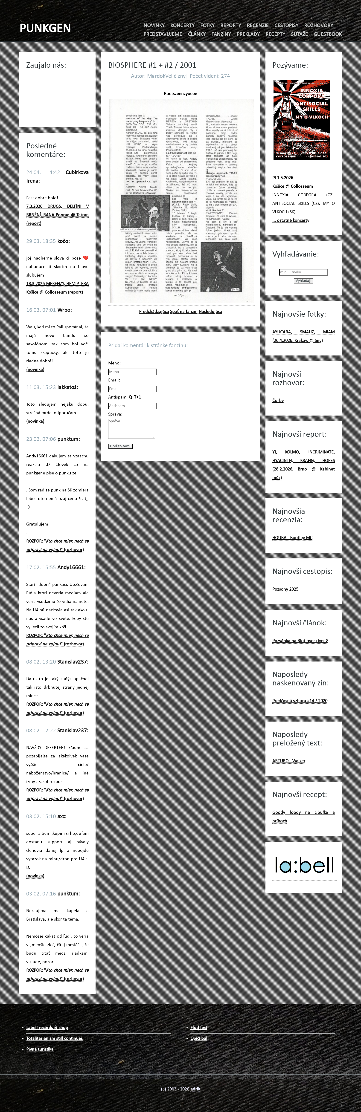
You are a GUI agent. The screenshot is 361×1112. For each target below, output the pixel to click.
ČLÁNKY (197, 34)
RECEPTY (275, 34)
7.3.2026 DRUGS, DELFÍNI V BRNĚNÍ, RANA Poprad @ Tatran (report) (57, 215)
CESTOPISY (286, 26)
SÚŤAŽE (299, 34)
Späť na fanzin (184, 311)
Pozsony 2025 (285, 589)
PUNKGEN (45, 29)
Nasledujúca (210, 311)
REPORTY (230, 26)
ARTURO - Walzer (288, 761)
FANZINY (221, 34)
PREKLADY (248, 34)
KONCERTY (182, 26)
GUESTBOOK (328, 34)
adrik (195, 1089)
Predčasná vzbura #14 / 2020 (299, 701)
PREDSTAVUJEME (162, 34)
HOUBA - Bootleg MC (292, 538)
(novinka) (35, 369)
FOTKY (207, 26)
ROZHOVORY (318, 26)
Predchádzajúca (154, 311)
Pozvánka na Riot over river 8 (300, 641)
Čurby (278, 401)
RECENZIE (258, 26)
